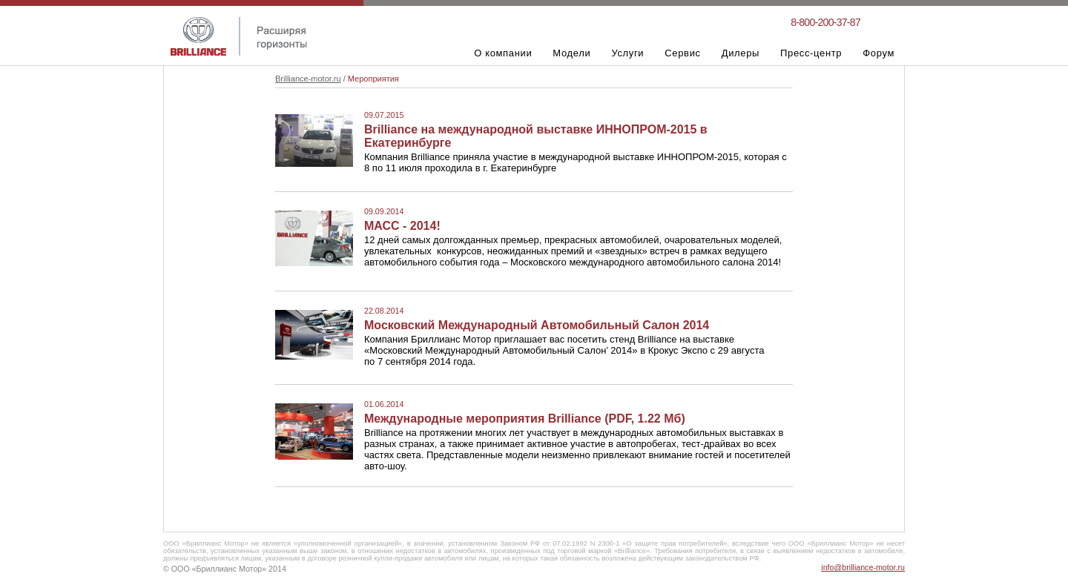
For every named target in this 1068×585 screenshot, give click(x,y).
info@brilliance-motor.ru (863, 567)
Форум (878, 53)
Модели (571, 53)
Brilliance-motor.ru (308, 78)
